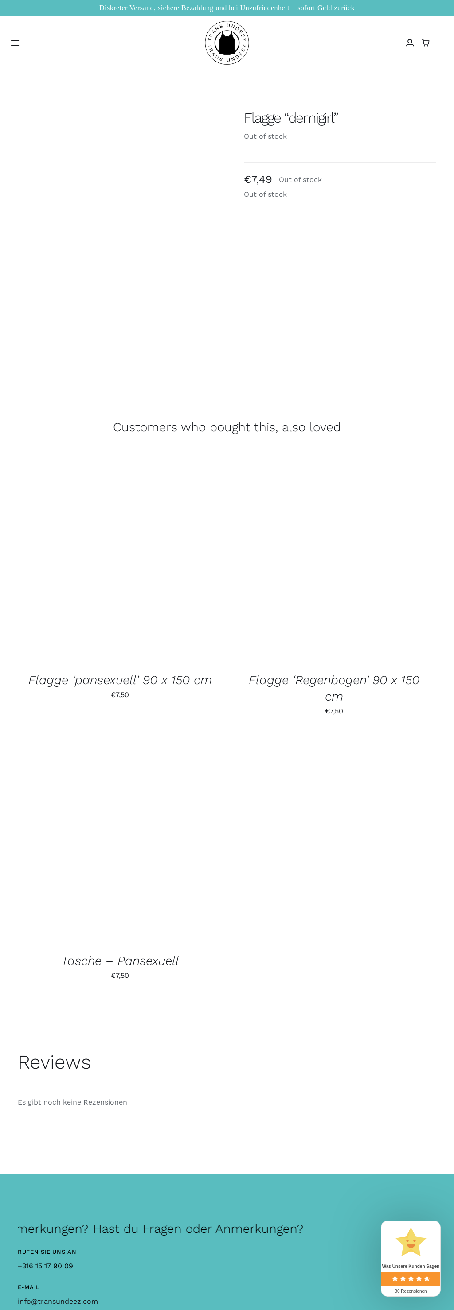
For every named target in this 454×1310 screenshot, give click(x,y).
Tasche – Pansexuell (120, 960)
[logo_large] (227, 24)
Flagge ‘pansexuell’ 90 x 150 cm (120, 680)
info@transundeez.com (58, 1301)
